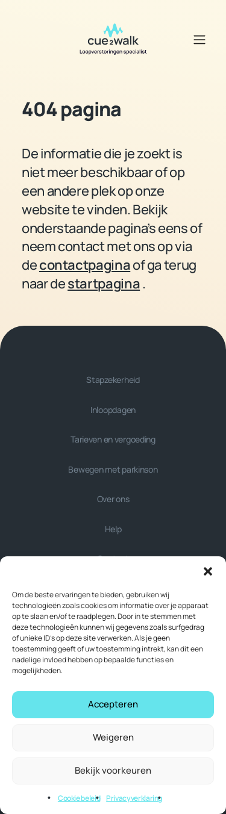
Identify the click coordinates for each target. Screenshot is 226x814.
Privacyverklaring (134, 798)
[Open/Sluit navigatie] (199, 39)
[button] (208, 571)
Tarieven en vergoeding (113, 439)
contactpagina (84, 265)
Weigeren (113, 737)
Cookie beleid (79, 798)
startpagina (103, 284)
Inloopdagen (113, 409)
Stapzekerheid (112, 379)
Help (113, 529)
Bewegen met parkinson (112, 469)
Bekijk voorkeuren (113, 770)
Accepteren (113, 704)
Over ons (113, 499)
